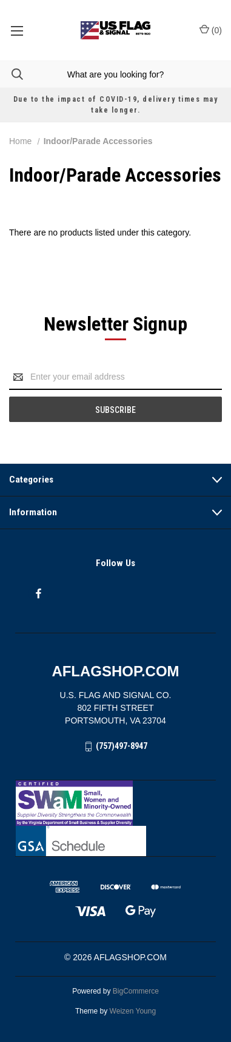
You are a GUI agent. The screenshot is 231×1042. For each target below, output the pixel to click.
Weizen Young (133, 1011)
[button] (116, 803)
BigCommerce (136, 991)
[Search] (11, 74)
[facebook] (38, 594)
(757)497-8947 (121, 746)
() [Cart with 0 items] (210, 29)
